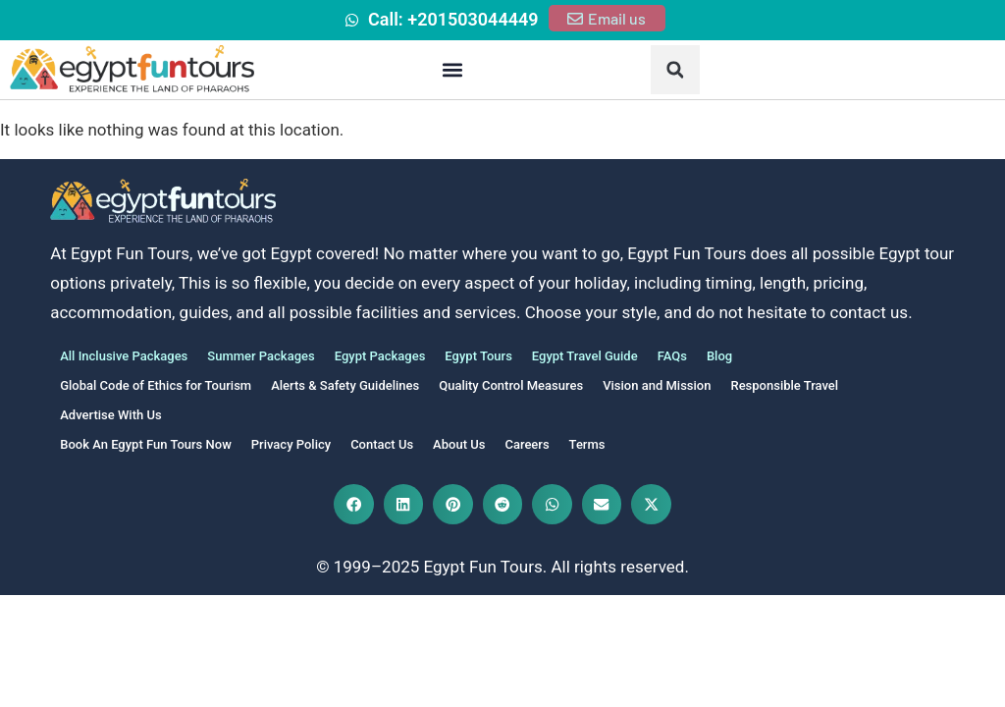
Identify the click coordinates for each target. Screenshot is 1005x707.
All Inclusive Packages (123, 356)
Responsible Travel (784, 385)
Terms (587, 444)
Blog (719, 356)
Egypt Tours (478, 356)
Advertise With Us (110, 415)
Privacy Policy (291, 444)
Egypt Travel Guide (585, 356)
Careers (526, 444)
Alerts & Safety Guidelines (345, 385)
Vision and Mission (657, 385)
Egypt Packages (380, 356)
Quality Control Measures (511, 385)
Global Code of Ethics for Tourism (155, 385)
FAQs (672, 356)
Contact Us (381, 444)
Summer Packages (260, 356)
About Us (459, 444)
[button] (452, 70)
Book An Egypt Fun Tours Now (146, 444)
